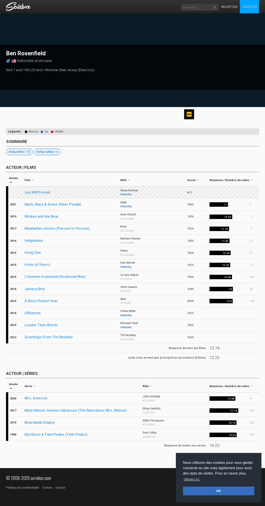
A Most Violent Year (41, 301)
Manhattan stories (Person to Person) (57, 228)
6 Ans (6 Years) (37, 264)
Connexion (249, 6)
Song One (33, 252)
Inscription (229, 6)
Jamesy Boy (35, 289)
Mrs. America (36, 398)
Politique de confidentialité (22, 487)
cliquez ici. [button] (192, 479)
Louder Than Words (41, 325)
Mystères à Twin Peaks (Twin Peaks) (56, 434)
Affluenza (33, 313)
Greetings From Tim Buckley (49, 337)
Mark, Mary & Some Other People (53, 204)
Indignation (34, 240)
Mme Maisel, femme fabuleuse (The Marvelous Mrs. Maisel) (76, 410)
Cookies (47, 487)
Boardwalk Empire (40, 422)
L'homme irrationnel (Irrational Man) (55, 277)
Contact (60, 487)
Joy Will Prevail (37, 192)
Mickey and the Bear (42, 216)
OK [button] (218, 491)
